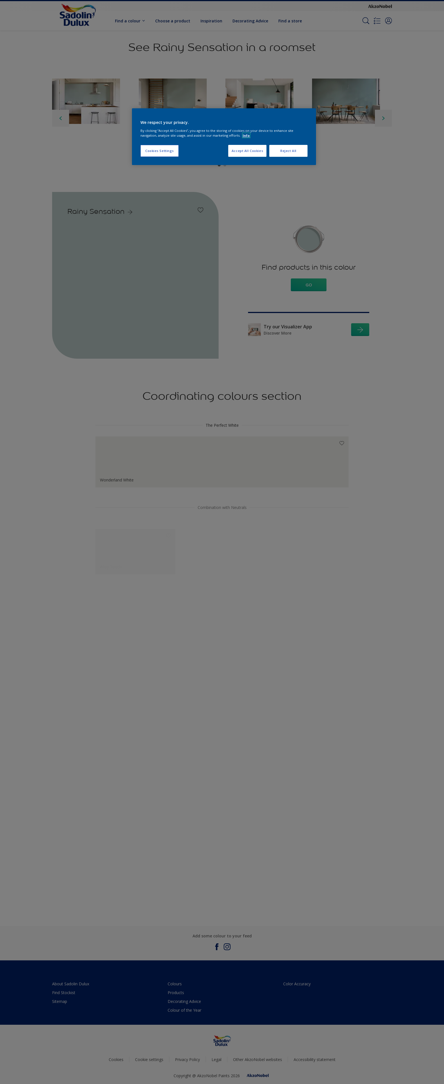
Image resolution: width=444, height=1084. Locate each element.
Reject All (288, 151)
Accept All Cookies (247, 151)
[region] (224, 136)
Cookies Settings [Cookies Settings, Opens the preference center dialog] (159, 151)
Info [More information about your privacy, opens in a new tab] (246, 135)
